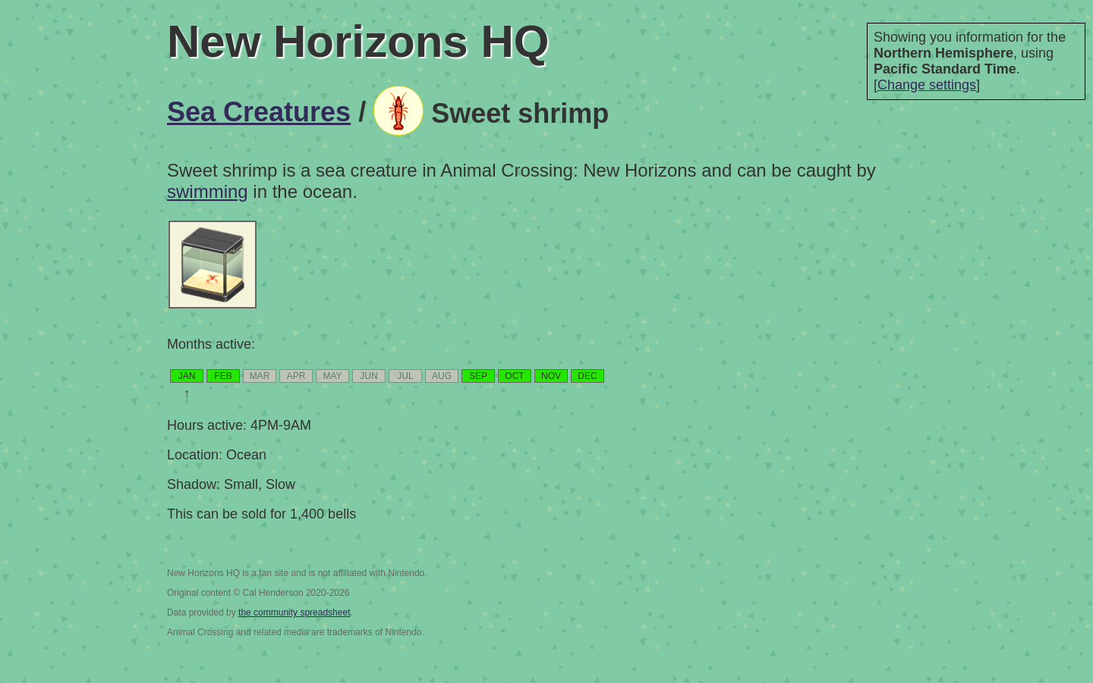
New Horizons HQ (358, 41)
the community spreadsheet (294, 612)
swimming (207, 191)
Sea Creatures (259, 111)
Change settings (926, 84)
